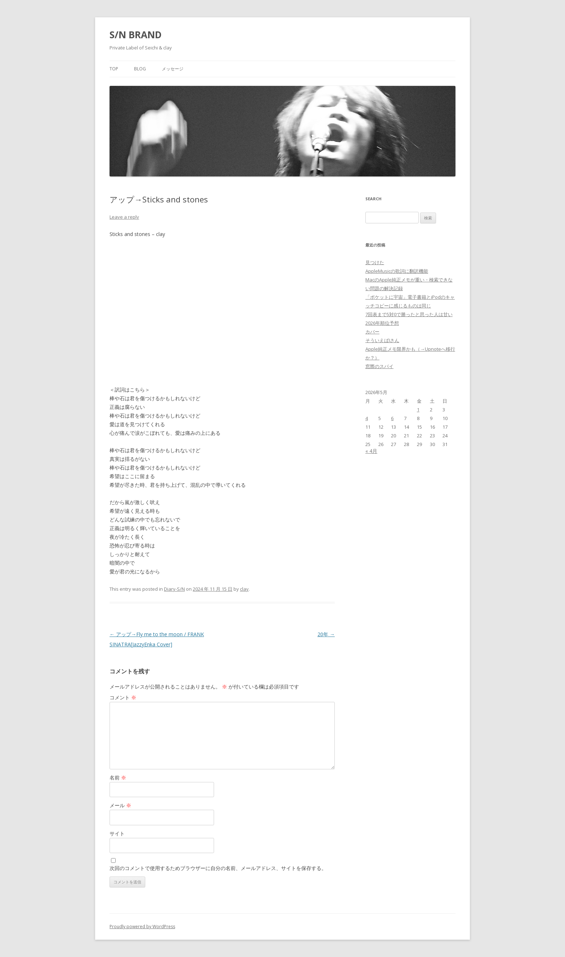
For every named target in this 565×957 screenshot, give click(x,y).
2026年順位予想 (382, 323)
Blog (140, 69)
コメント (123, 697)
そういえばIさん (382, 340)
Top (114, 69)
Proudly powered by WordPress (142, 926)
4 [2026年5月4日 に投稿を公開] (366, 418)
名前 (118, 777)
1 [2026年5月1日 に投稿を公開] (418, 409)
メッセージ (172, 69)
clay (244, 589)
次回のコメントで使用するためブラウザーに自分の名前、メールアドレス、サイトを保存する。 (218, 868)
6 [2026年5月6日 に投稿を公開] (392, 418)
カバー (372, 331)
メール (120, 805)
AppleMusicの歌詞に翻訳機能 (396, 271)
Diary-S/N (174, 589)
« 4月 (371, 450)
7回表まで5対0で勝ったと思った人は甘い (409, 314)
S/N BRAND (136, 34)
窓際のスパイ (379, 366)
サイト (117, 833)
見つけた (374, 262)
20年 (326, 634)
